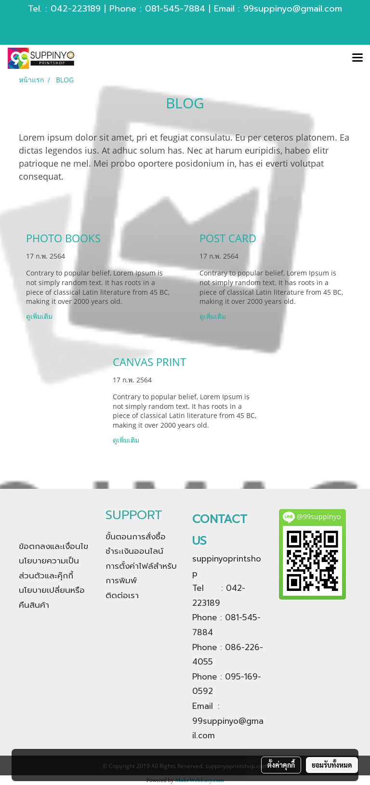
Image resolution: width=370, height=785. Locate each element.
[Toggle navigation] (357, 58)
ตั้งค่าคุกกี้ (281, 764)
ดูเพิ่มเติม (40, 316)
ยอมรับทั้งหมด (332, 764)
